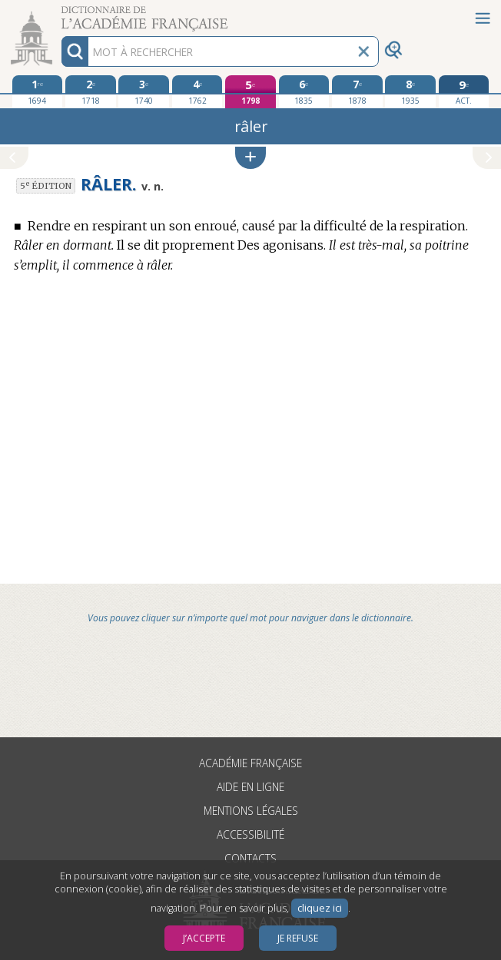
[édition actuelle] (464, 91)
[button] (250, 158)
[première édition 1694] (37, 91)
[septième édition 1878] (357, 91)
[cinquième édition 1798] (250, 91)
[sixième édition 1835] (304, 91)
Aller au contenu (60, 13)
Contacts (250, 858)
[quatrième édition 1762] (197, 91)
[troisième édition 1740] (143, 91)
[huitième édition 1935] (410, 91)
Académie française (250, 763)
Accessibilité (250, 834)
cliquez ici (319, 908)
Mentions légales (251, 810)
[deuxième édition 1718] (90, 91)
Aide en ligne (250, 787)
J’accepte (204, 938)
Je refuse (297, 938)
